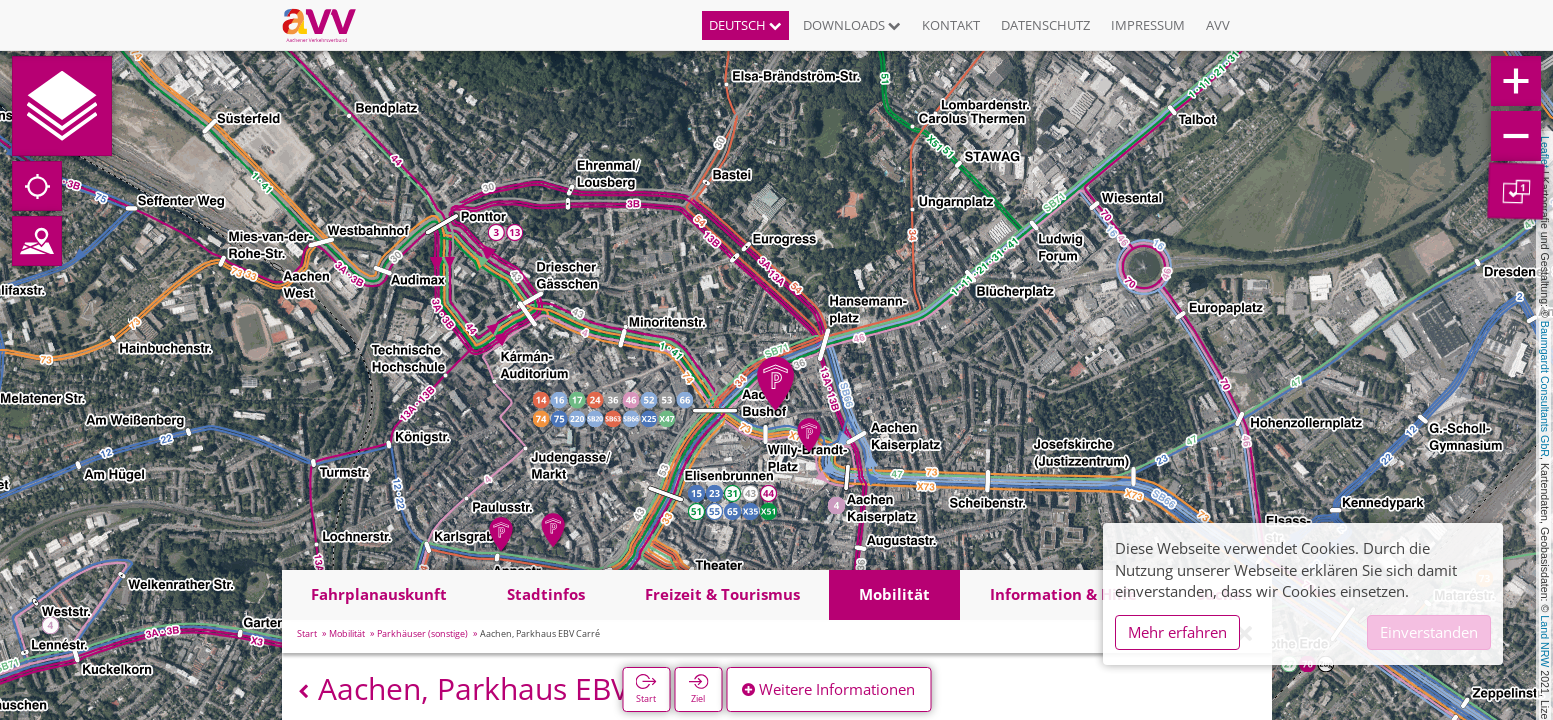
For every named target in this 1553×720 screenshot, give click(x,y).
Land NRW (1545, 641)
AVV (1218, 25)
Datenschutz (1045, 25)
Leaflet (1545, 152)
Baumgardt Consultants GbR (1545, 389)
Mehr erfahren (1177, 632)
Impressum (1148, 25)
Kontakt (951, 25)
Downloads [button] (852, 25)
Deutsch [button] (745, 25)
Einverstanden (1429, 632)
